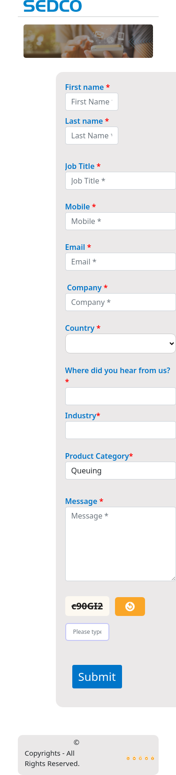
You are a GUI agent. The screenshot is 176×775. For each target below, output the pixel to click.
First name (87, 87)
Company (86, 287)
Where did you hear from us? (118, 376)
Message (84, 501)
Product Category (99, 456)
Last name (87, 121)
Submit (97, 676)
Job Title (83, 166)
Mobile (80, 206)
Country (83, 328)
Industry (82, 415)
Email (78, 247)
